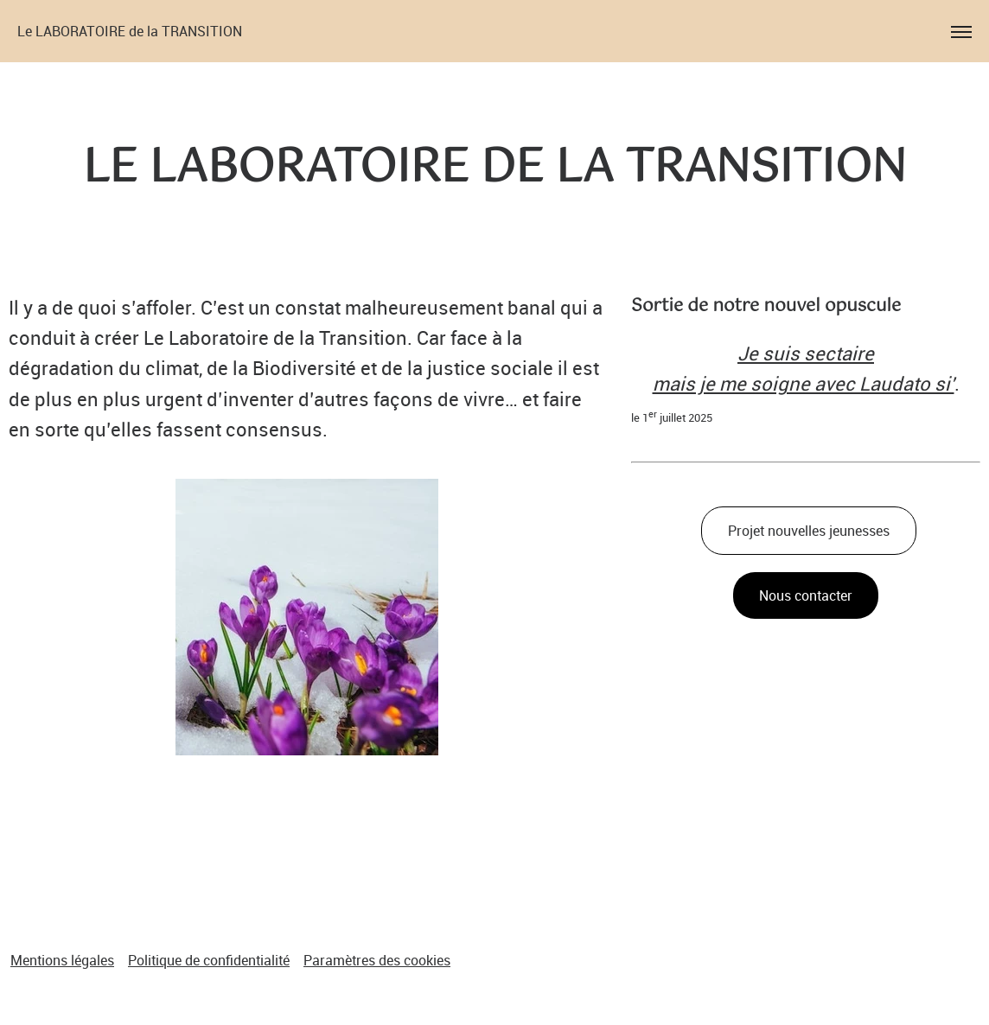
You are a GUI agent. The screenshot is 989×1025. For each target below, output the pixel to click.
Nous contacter (805, 595)
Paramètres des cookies (376, 960)
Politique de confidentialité (209, 960)
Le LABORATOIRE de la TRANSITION (129, 31)
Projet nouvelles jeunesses (809, 530)
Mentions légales (62, 960)
